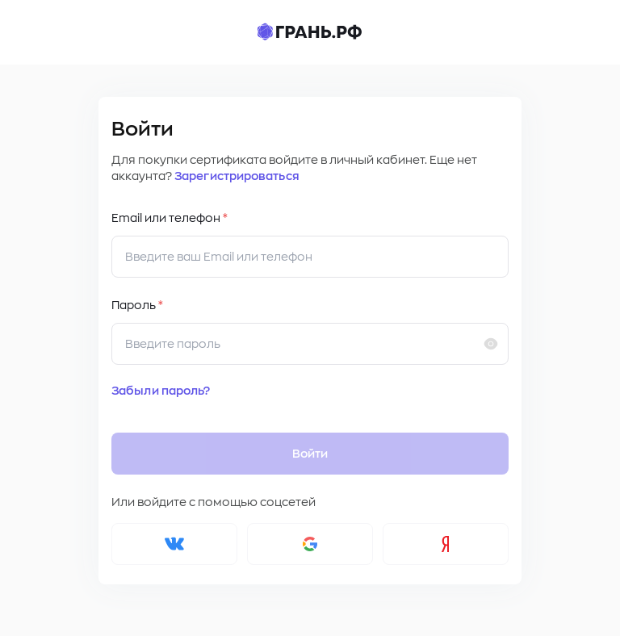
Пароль (137, 305)
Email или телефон (169, 218)
